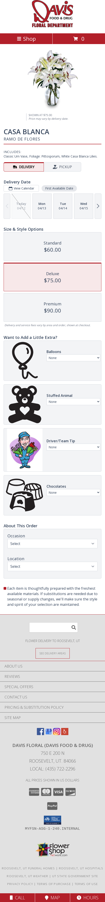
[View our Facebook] (40, 733)
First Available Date (59, 188)
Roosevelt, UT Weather (27, 876)
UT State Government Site (75, 876)
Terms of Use (86, 884)
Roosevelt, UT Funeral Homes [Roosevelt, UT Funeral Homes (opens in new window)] (28, 868)
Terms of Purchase (54, 884)
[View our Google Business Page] (48, 733)
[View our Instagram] (56, 733)
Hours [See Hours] (87, 898)
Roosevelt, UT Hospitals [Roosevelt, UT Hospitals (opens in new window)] (81, 868)
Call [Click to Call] (17, 898)
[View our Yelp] (64, 733)
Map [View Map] (52, 898)
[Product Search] (53, 627)
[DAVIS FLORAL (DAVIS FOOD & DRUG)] (52, 27)
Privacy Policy (20, 884)
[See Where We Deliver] (53, 653)
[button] (52, 820)
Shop (26, 38)
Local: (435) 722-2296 (52, 769)
